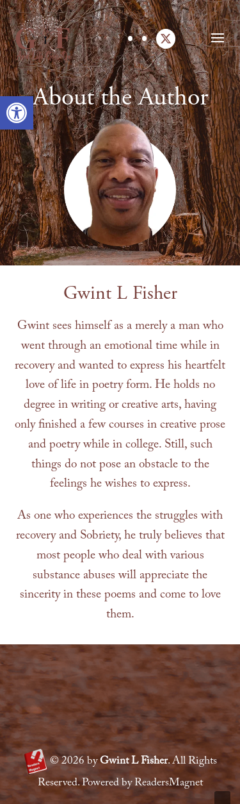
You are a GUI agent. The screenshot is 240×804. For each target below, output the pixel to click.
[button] (16, 113)
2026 (67, 761)
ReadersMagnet (168, 783)
